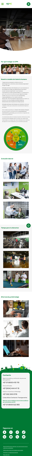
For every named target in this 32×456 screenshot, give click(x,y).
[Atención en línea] (28, 226)
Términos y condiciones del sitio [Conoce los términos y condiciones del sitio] (10, 452)
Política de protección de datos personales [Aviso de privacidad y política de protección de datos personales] (13, 450)
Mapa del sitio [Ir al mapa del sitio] (6, 454)
